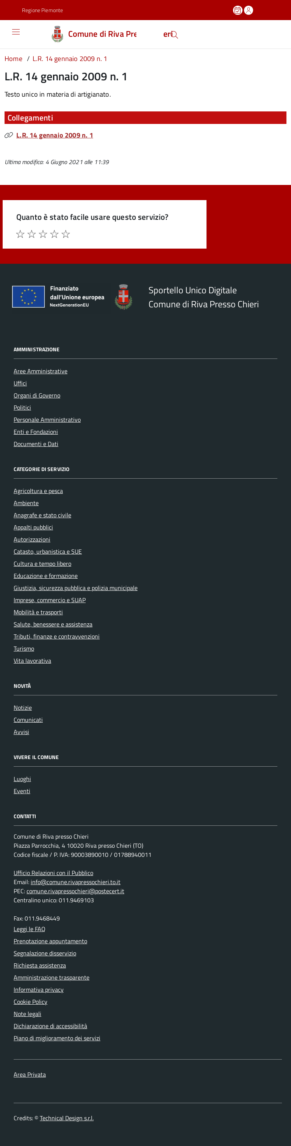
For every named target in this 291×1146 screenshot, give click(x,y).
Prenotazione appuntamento (50, 941)
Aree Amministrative (40, 371)
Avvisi (21, 731)
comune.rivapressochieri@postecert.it (75, 891)
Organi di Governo (37, 395)
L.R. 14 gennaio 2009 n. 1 (54, 135)
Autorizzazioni (32, 539)
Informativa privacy (39, 989)
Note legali (27, 1013)
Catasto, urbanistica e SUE (48, 551)
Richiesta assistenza (40, 965)
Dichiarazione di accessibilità (50, 1025)
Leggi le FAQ (29, 928)
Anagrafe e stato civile (42, 515)
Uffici (20, 383)
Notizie (23, 707)
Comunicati (28, 719)
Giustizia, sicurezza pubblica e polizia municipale (76, 587)
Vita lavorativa (32, 660)
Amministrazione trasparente (51, 977)
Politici (22, 407)
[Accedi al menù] (10, 34)
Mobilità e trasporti (38, 612)
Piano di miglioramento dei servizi (57, 1038)
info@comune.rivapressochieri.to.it (75, 881)
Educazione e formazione (46, 575)
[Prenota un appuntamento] (238, 10)
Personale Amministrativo (47, 419)
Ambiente (26, 502)
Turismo (24, 648)
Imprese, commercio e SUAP (50, 599)
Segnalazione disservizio (45, 953)
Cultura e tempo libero (42, 563)
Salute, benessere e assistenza (53, 624)
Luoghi (22, 778)
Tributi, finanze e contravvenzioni (57, 636)
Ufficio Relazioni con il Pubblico (53, 872)
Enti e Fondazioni (36, 431)
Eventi (22, 790)
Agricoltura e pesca (38, 490)
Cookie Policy (30, 1001)
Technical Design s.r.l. (67, 1118)
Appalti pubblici (33, 527)
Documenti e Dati (36, 443)
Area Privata (30, 1074)
